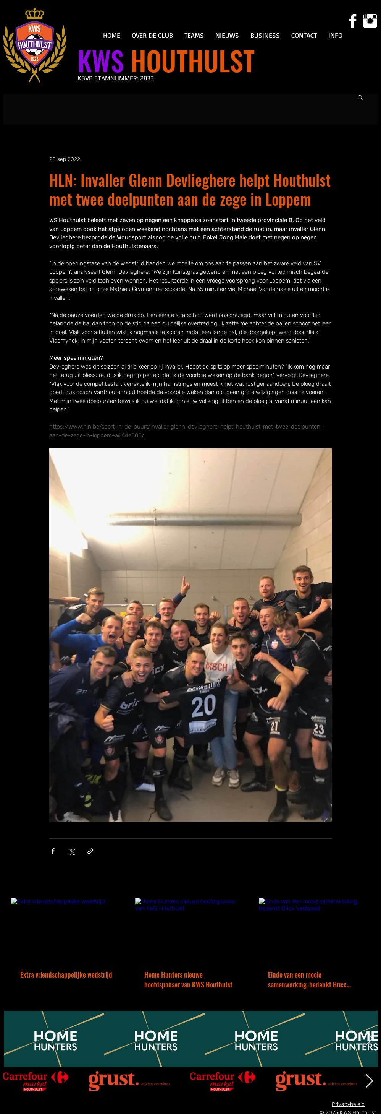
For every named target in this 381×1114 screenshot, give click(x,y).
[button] (152, 35)
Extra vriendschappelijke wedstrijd (66, 974)
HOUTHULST (189, 60)
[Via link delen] (90, 851)
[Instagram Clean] (370, 21)
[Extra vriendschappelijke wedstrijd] (66, 929)
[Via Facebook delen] (53, 851)
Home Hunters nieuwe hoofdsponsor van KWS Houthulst (188, 979)
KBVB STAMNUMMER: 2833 (115, 78)
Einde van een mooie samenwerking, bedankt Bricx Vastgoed (307, 979)
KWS (100, 60)
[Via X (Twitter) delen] (71, 851)
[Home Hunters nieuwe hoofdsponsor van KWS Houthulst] (190, 929)
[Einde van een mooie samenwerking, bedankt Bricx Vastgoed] (314, 929)
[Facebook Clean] (352, 21)
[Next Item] (369, 1038)
